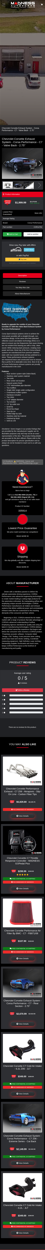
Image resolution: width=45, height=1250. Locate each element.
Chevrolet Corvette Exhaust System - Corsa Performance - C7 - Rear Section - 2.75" (23, 1003)
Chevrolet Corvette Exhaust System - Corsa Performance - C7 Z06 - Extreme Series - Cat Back (23, 1139)
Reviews (22, 281)
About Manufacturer (22, 294)
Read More (22, 536)
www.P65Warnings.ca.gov (28, 463)
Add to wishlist (32, 234)
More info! (38, 213)
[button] (40, 163)
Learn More (29, 250)
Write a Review (22, 690)
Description (22, 275)
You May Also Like (22, 287)
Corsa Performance (35, 223)
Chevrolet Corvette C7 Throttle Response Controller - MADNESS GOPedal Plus (22, 861)
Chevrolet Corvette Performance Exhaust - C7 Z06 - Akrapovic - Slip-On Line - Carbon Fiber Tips (22, 791)
